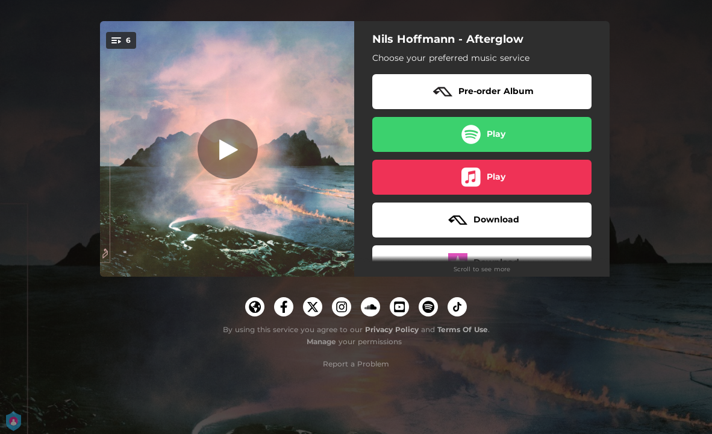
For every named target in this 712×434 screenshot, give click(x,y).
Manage (321, 341)
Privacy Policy (392, 329)
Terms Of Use (462, 329)
